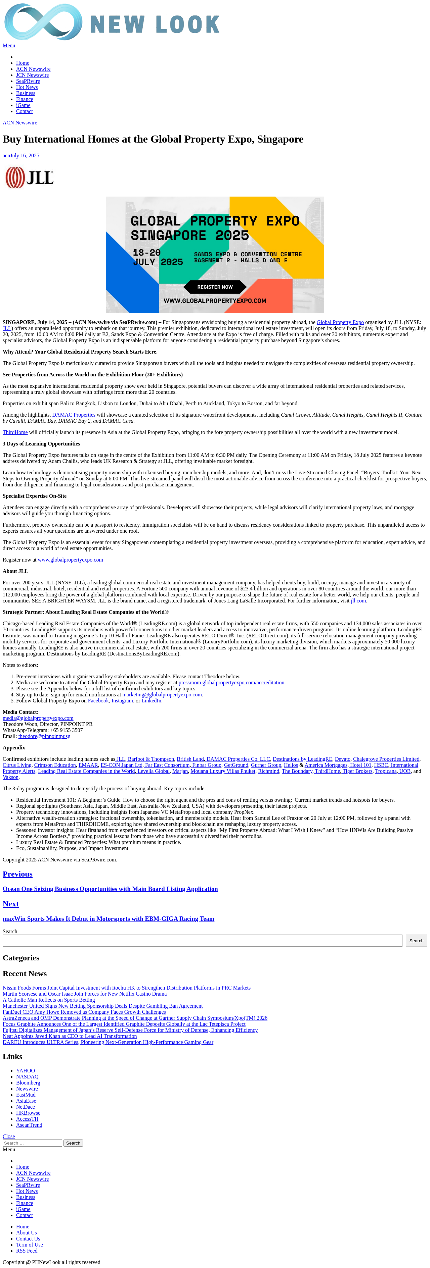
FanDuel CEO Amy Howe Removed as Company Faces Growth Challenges (84, 1012)
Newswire (27, 1089)
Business (25, 93)
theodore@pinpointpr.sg (44, 736)
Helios (291, 765)
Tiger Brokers (358, 771)
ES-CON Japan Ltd (121, 765)
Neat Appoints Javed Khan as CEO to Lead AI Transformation (70, 1036)
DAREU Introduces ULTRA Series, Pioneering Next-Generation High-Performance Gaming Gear (108, 1042)
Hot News (27, 87)
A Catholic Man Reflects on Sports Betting (49, 1000)
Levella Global (153, 771)
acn (6, 155)
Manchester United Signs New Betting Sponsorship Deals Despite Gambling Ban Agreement (103, 1006)
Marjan (180, 771)
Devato (342, 759)
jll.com (358, 600)
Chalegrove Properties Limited (386, 759)
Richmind (268, 771)
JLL (7, 328)
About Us (26, 1232)
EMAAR (88, 765)
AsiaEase (26, 1101)
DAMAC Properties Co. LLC (238, 759)
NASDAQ (27, 1076)
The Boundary (297, 771)
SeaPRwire (28, 81)
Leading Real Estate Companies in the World (86, 771)
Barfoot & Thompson (151, 759)
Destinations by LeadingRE (302, 759)
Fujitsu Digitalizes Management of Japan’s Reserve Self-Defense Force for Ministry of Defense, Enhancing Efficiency (130, 1030)
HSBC (381, 765)
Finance (24, 99)
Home (22, 63)
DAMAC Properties (73, 415)
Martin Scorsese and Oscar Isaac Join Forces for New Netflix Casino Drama (85, 994)
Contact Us (28, 1238)
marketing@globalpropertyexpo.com (162, 694)
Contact (24, 111)
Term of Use (29, 1245)
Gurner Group (266, 765)
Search (10, 931)
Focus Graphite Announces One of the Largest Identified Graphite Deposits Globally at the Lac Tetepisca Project (124, 1024)
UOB (405, 771)
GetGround (236, 765)
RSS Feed (27, 1251)
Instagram (122, 700)
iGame (23, 105)
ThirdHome (15, 432)
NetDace (25, 1107)
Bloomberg (28, 1083)
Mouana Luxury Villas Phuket (222, 771)
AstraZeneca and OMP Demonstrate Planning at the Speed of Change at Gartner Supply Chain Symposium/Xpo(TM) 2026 (135, 1018)
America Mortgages (326, 765)
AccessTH (27, 1119)
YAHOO (25, 1070)
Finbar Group (206, 765)
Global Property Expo (340, 322)
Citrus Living (17, 765)
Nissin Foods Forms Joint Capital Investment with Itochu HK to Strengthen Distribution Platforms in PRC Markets (127, 988)
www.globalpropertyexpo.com (69, 560)
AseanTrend (29, 1125)
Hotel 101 (361, 765)
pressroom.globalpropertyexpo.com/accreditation (232, 682)
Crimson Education (55, 765)
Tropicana (385, 771)
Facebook (98, 700)
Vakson (10, 777)
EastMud (26, 1095)
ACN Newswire (33, 69)
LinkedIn (151, 700)
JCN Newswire (32, 75)
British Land (190, 759)
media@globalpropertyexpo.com (38, 718)
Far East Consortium (166, 765)
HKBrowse (28, 1113)
